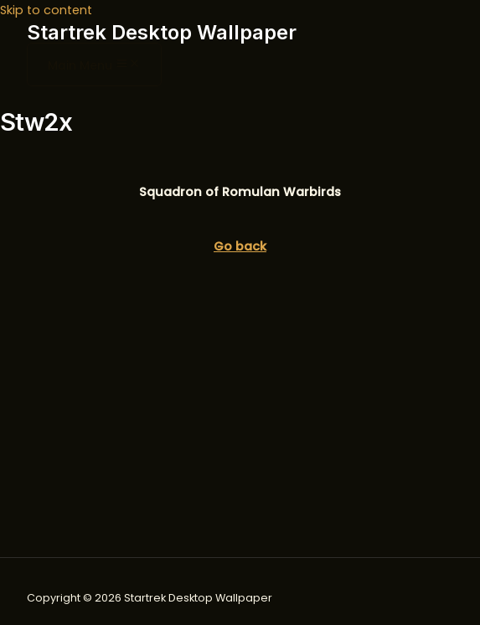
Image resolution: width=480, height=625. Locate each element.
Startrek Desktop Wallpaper (162, 32)
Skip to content (46, 10)
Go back (240, 246)
